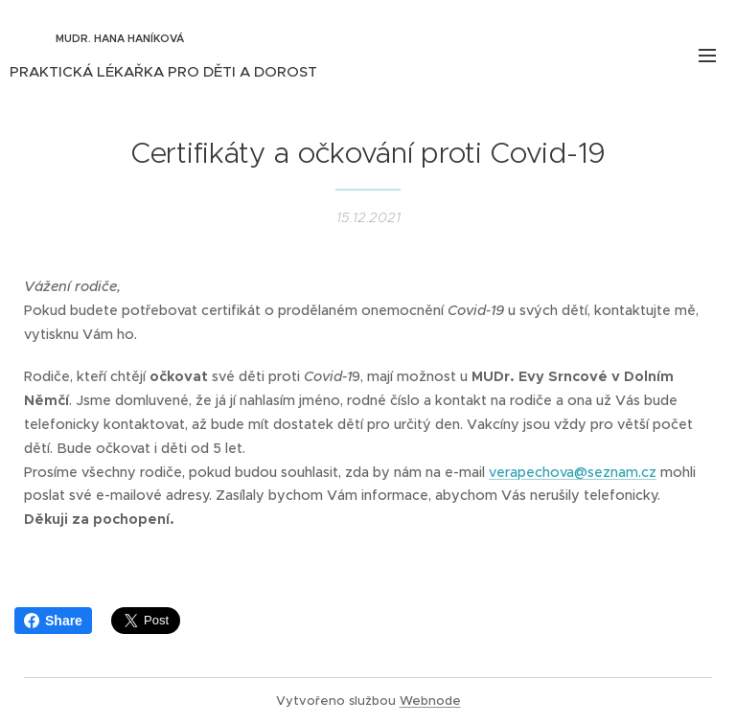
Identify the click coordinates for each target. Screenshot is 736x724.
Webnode (430, 700)
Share (53, 620)
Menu (707, 56)
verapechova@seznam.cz (572, 471)
